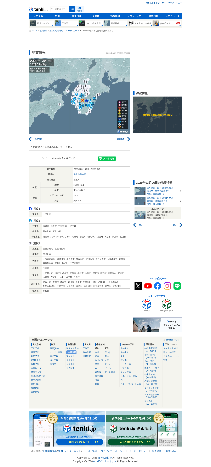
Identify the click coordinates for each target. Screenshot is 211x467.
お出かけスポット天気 (130, 384)
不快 (107, 356)
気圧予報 (35, 356)
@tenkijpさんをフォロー (65, 158)
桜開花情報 (152, 356)
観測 (57, 16)
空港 (122, 356)
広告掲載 (156, 451)
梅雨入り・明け (152, 369)
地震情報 (72, 352)
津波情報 (70, 356)
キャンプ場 (125, 372)
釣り (122, 380)
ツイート (47, 158)
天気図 (95, 16)
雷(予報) (35, 384)
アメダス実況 (56, 352)
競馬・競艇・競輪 (128, 376)
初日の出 (152, 402)
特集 (165, 360)
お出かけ (99, 360)
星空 (97, 364)
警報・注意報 (72, 348)
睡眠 (97, 384)
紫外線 (98, 372)
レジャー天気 (134, 16)
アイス (108, 364)
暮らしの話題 (169, 352)
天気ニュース (173, 16)
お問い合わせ (173, 451)
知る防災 (70, 368)
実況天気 (54, 356)
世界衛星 (87, 356)
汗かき (108, 352)
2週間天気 (35, 360)
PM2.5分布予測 (38, 376)
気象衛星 (87, 352)
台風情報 (70, 364)
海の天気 (124, 352)
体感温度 (99, 376)
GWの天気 (152, 362)
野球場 (123, 360)
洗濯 (97, 352)
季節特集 (153, 16)
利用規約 (92, 451)
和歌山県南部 (80, 174)
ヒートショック (152, 389)
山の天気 (124, 348)
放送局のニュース (171, 356)
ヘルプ (179, 3)
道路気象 (35, 388)
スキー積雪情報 (152, 396)
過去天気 (54, 360)
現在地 (79, 11)
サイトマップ (168, 3)
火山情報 (70, 360)
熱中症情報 (152, 376)
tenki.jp (39, 10)
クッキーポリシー (138, 451)
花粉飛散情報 (152, 349)
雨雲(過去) (54, 348)
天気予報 (38, 16)
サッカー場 (125, 364)
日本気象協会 (50, 451)
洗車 (97, 380)
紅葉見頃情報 (152, 382)
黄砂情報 (35, 392)
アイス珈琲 (110, 372)
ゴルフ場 (124, 368)
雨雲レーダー (37, 368)
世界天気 (35, 352)
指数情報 (115, 16)
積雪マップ (36, 372)
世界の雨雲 (36, 380)
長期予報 (35, 364)
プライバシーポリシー (113, 451)
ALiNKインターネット (69, 451)
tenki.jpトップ (153, 3)
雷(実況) (53, 364)
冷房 (107, 360)
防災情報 (76, 16)
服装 (97, 356)
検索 (72, 9)
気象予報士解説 (170, 348)
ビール (108, 368)
